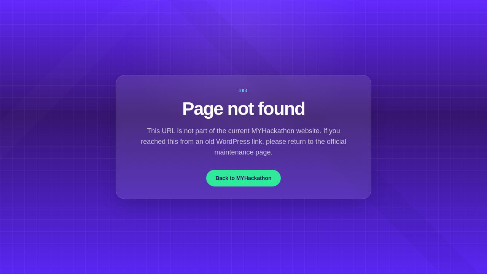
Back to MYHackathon (243, 178)
